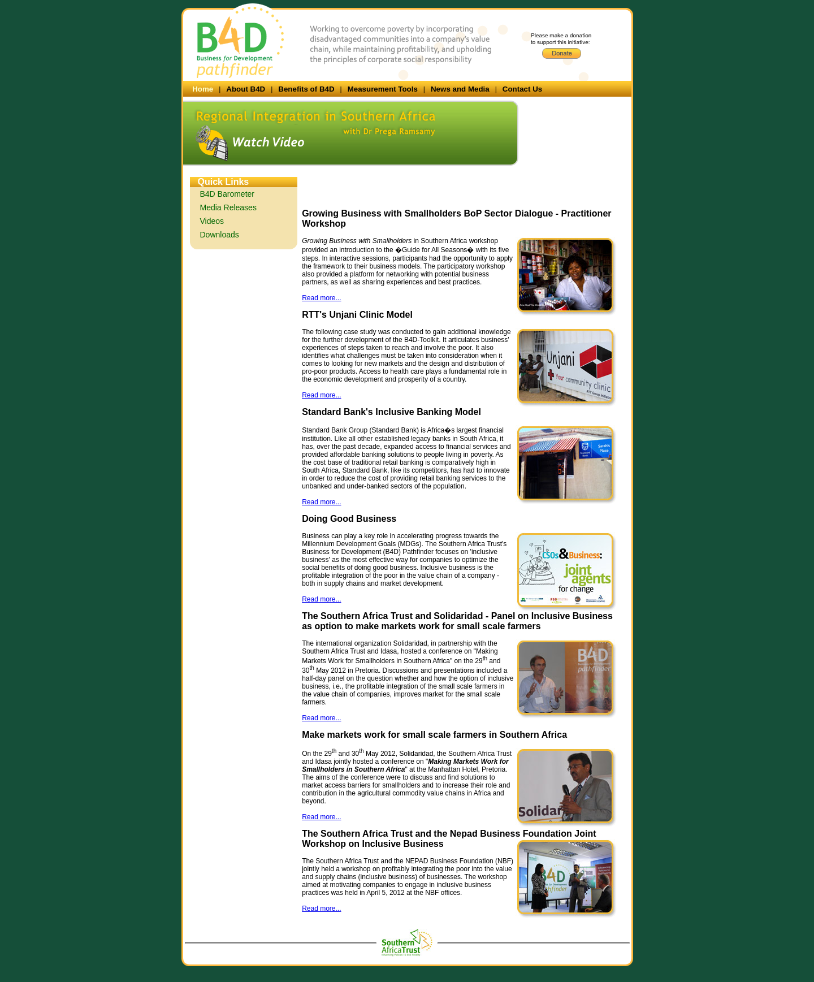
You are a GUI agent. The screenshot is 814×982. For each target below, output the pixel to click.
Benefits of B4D (306, 89)
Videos (212, 221)
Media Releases (228, 207)
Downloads (219, 234)
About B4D (245, 89)
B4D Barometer (227, 193)
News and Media (460, 89)
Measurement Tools (383, 89)
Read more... (321, 298)
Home (202, 89)
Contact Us (522, 89)
